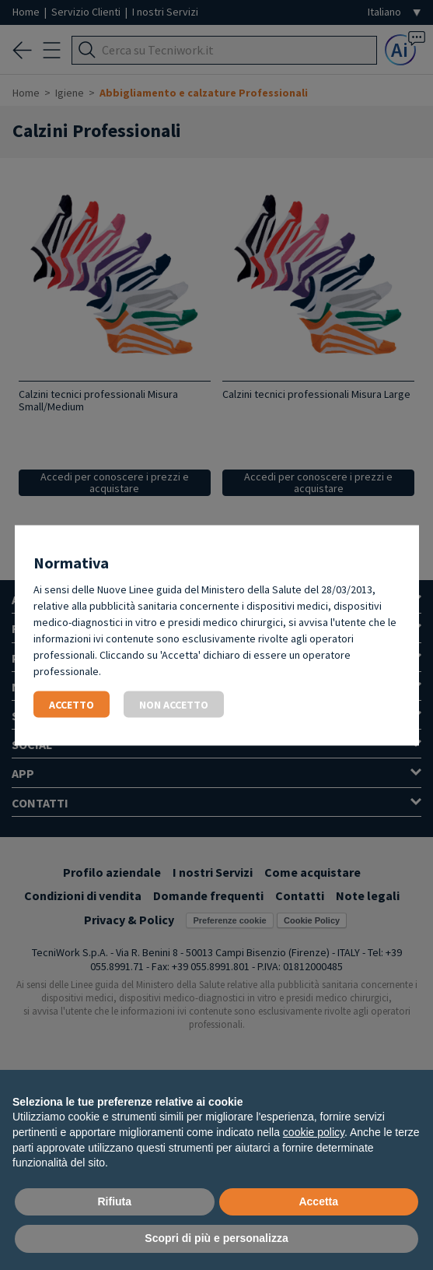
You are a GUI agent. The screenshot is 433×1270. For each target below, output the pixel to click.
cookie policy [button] (313, 1132)
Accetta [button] (318, 1201)
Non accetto (173, 704)
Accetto (71, 704)
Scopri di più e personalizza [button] (216, 1238)
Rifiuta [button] (114, 1201)
